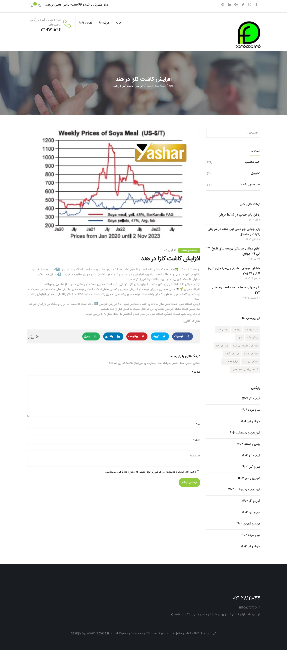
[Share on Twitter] (160, 336)
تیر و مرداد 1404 (250, 410)
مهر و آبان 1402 (251, 512)
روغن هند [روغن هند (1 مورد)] (222, 329)
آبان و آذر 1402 (251, 501)
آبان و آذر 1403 (251, 455)
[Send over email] (91, 336)
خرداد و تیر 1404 (250, 421)
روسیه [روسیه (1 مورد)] (236, 329)
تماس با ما (85, 22)
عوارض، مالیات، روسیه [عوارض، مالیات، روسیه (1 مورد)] (245, 345)
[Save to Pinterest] (136, 336)
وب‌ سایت (195, 456)
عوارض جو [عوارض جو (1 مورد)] (222, 345)
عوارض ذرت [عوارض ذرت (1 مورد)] (251, 353)
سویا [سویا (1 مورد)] (239, 337)
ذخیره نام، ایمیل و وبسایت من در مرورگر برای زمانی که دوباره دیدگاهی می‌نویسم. (150, 472)
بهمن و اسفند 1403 (248, 444)
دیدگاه (196, 372)
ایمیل (196, 440)
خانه (118, 22)
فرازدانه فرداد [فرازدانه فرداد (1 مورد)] (230, 361)
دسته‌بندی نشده (156, 85)
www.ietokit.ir (98, 633)
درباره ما (104, 22)
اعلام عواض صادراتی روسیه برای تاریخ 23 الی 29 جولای (233, 251)
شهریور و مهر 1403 (249, 478)
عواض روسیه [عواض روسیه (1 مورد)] (250, 361)
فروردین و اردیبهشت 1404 (244, 432)
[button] (32, 5)
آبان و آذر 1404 (251, 398)
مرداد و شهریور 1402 (248, 523)
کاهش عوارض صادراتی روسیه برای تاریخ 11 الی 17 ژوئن (234, 271)
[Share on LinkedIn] (113, 336)
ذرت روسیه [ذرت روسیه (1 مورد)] (251, 329)
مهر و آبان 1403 (250, 466)
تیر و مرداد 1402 (250, 535)
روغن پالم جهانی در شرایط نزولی (239, 215)
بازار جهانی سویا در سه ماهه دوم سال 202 (236, 290)
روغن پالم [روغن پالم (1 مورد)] (252, 337)
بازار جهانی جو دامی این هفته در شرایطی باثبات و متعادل (233, 232)
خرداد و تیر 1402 (250, 546)
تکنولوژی (255, 173)
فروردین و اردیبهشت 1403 (244, 489)
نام (198, 424)
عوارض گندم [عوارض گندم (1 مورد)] (232, 353)
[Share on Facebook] (182, 336)
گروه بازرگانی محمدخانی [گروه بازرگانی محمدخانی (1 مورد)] (245, 369)
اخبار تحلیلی (252, 161)
